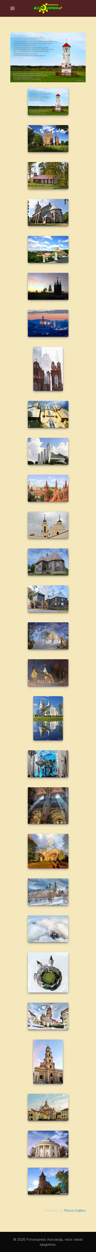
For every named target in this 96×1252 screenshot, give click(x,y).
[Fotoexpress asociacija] (48, 8)
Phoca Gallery (75, 1210)
